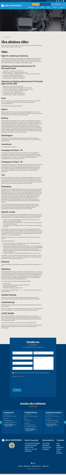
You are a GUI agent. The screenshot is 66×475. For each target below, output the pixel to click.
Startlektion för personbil (32, 443)
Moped (43, 7)
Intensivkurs (45, 445)
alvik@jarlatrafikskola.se (8, 420)
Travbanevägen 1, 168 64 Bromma (32, 426)
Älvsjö (58, 451)
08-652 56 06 (48, 418)
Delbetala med (51, 1)
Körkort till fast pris (31, 449)
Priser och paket (29, 447)
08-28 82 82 (27, 423)
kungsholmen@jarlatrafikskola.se (52, 420)
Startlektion (45, 443)
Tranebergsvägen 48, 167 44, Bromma (11, 422)
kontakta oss (21, 290)
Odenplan (59, 449)
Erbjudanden (28, 451)
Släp (49, 7)
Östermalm (59, 453)
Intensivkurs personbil (31, 445)
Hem (2, 37)
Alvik (57, 443)
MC (38, 7)
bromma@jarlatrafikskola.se (30, 425)
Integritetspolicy (20, 376)
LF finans (19, 467)
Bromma (58, 445)
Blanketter (45, 467)
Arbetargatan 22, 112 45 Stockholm (53, 422)
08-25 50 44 (6, 418)
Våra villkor (27, 467)
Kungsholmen (59, 447)
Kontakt (62, 7)
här (10, 291)
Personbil (31, 7)
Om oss (55, 7)
